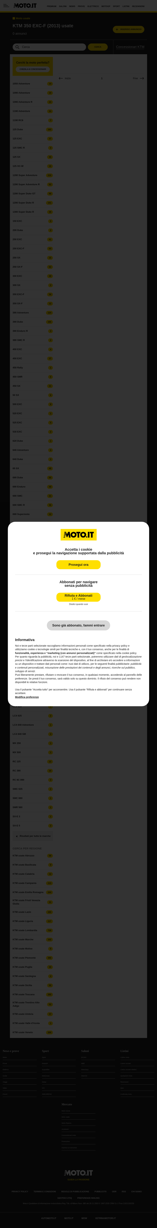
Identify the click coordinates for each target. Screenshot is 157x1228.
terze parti (71, 656)
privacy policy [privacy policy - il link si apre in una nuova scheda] (119, 645)
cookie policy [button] (129, 653)
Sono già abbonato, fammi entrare (78, 625)
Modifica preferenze (27, 697)
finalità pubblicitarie (118, 664)
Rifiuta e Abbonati (78, 597)
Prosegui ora (78, 564)
